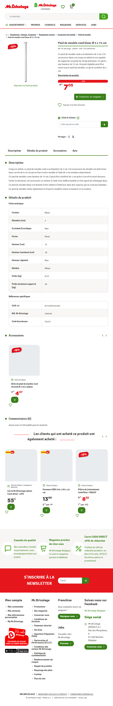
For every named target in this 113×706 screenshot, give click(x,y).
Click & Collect (69, 117)
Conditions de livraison (39, 620)
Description (14, 150)
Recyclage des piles (43, 670)
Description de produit (69, 75)
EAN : (81, 49)
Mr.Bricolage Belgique (94, 610)
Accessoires (60, 150)
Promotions (39, 606)
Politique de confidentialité (38, 654)
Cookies (38, 674)
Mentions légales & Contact (52, 694)
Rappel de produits (43, 666)
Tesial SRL (82, 698)
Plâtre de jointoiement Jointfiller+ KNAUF (88, 491)
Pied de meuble (84, 35)
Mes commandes (15, 606)
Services (38, 630)
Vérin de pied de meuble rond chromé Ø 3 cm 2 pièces (24, 385)
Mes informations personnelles (14, 616)
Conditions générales (81, 694)
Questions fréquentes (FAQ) (42, 635)
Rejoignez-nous (67, 616)
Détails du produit (37, 150)
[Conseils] (8, 548)
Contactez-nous (41, 615)
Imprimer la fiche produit (26, 85)
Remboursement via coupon (42, 660)
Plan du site (39, 678)
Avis (75, 150)
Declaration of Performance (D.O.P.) (41, 641)
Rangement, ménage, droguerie (23, 35)
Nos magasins (40, 611)
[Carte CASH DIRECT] (78, 548)
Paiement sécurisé (42, 625)
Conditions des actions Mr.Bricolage (41, 647)
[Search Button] (103, 16)
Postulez (64, 643)
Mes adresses (14, 611)
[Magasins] (43, 548)
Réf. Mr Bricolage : (65, 49)
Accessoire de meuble (66, 35)
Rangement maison (47, 35)
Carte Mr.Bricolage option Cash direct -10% (19, 492)
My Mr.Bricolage (15, 621)
